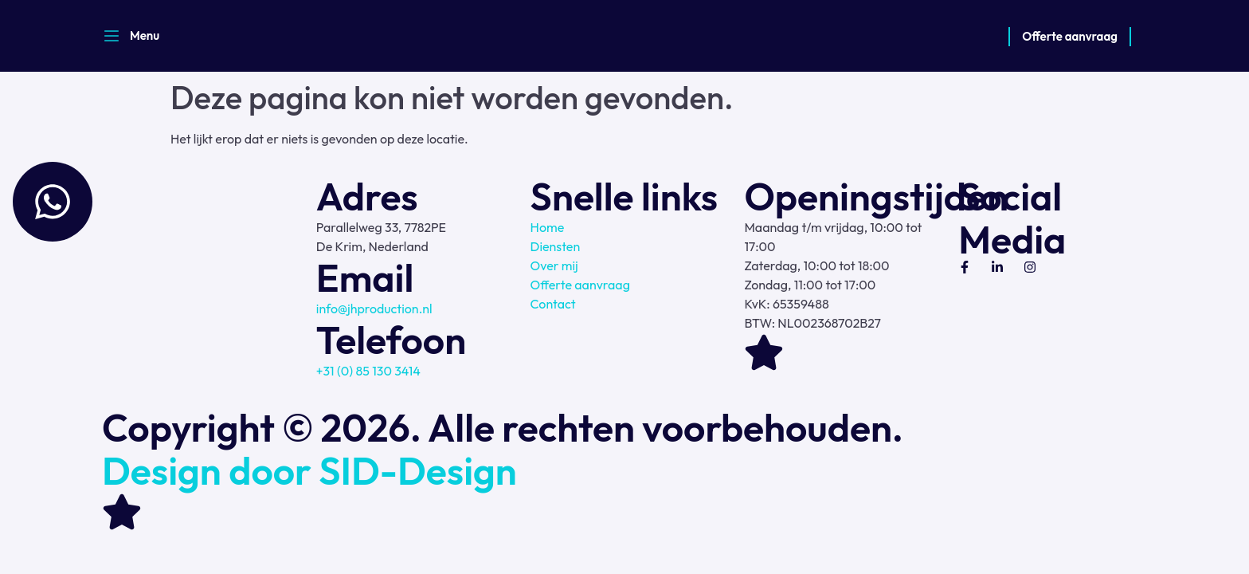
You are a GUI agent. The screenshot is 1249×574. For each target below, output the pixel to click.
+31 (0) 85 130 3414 (368, 371)
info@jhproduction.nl (374, 308)
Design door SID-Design (309, 470)
